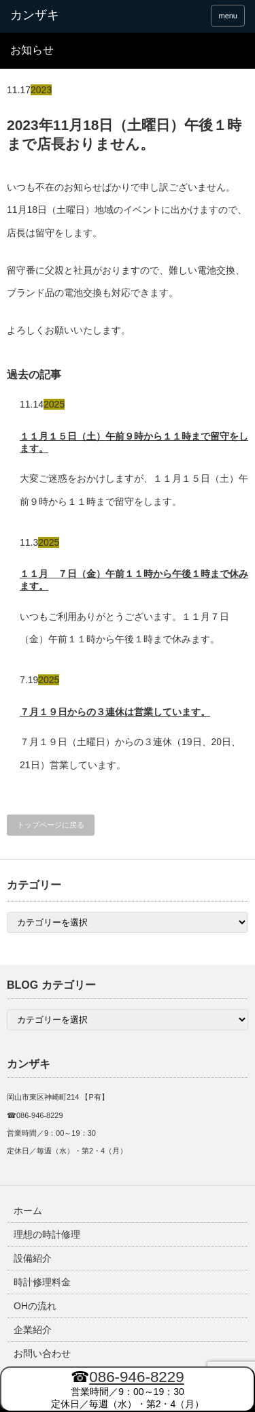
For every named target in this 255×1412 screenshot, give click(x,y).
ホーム (28, 1210)
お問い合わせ (42, 1353)
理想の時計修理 (47, 1234)
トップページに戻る (50, 825)
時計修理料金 (42, 1282)
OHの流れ (35, 1306)
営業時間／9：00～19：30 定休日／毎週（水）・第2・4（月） (128, 1388)
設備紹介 (33, 1258)
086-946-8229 (136, 1376)
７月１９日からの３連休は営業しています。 (115, 711)
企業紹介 (33, 1329)
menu (227, 16)
